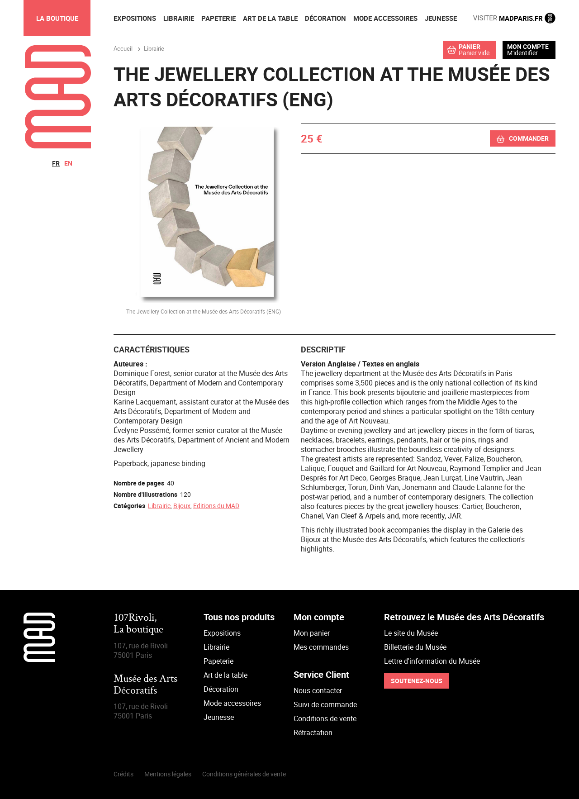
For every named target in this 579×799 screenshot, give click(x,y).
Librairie (159, 505)
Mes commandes (321, 647)
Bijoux (181, 505)
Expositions (222, 633)
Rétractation (313, 732)
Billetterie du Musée (415, 647)
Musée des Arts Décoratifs (145, 685)
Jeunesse (219, 717)
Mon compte (528, 46)
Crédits (123, 774)
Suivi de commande (325, 704)
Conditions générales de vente (244, 774)
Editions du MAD (216, 505)
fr (56, 163)
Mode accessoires (232, 703)
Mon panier (312, 633)
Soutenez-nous (416, 680)
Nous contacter (318, 690)
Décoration (221, 689)
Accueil (123, 48)
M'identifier (522, 52)
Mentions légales (167, 774)
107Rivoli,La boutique (138, 624)
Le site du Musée (411, 633)
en (68, 163)
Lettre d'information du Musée (432, 661)
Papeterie (218, 661)
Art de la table (225, 675)
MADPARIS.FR (514, 18)
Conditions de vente (325, 718)
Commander (529, 138)
